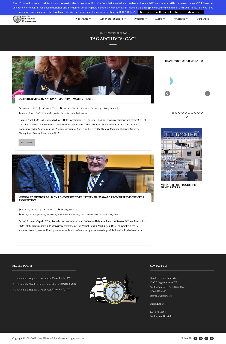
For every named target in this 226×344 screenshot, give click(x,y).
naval (104, 214)
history (76, 214)
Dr (44, 214)
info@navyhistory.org (161, 296)
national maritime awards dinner (69, 113)
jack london (47, 113)
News (113, 108)
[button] (167, 93)
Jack (83, 214)
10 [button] (202, 113)
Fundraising (95, 108)
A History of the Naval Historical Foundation (34, 284)
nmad (87, 113)
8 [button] (195, 113)
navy (110, 214)
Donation (76, 108)
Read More (26, 142)
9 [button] (198, 113)
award (24, 214)
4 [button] (183, 113)
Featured (85, 108)
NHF (115, 214)
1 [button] (173, 113)
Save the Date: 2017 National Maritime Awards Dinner (56, 99)
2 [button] (176, 113)
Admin (50, 209)
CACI (38, 113)
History (106, 108)
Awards (66, 108)
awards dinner (28, 113)
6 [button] (189, 113)
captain (38, 214)
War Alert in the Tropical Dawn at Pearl (32, 278)
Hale (59, 214)
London (89, 214)
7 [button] (192, 113)
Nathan (97, 214)
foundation (51, 214)
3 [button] (179, 113)
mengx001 (50, 108)
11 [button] (187, 117)
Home (102, 33)
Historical (67, 214)
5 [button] (186, 113)
